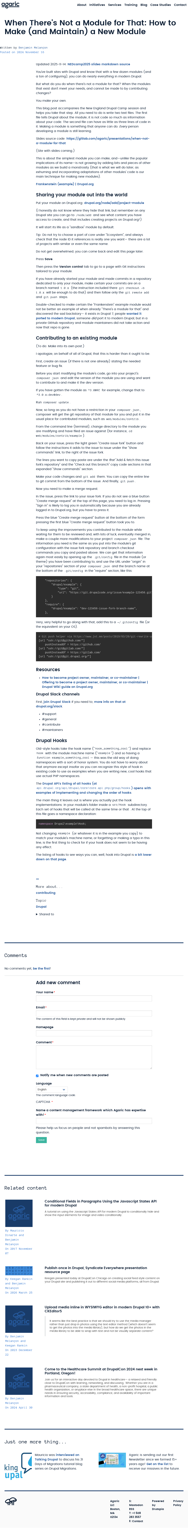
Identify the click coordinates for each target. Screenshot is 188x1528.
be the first (41, 968)
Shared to (46, 914)
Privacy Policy (178, 1503)
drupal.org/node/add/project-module (114, 202)
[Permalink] (37, 879)
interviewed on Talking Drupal (57, 1457)
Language (44, 1083)
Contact (137, 1521)
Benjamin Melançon (33, 47)
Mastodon (136, 1505)
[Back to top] (7, 1505)
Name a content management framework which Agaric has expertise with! (91, 1112)
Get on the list (157, 1464)
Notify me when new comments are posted (72, 1075)
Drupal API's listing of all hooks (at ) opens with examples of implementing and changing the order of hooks (93, 788)
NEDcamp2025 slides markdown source (99, 64)
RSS (131, 1509)
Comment (44, 1042)
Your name (44, 992)
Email (40, 1007)
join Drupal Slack (57, 701)
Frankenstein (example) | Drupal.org (65, 184)
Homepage (44, 1027)
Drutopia (158, 1509)
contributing (45, 892)
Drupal (41, 906)
